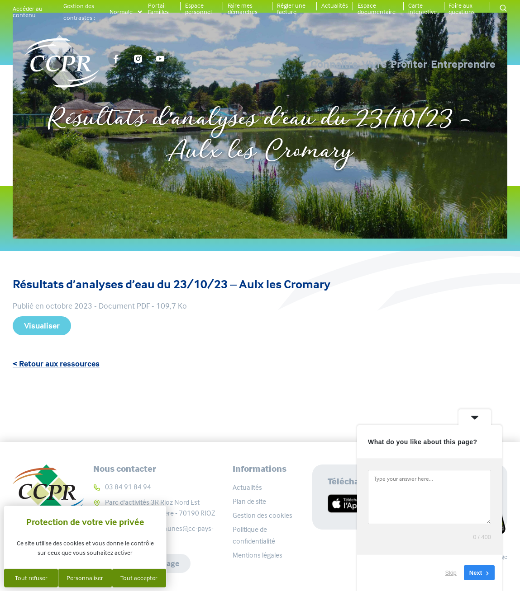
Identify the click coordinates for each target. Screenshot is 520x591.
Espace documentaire (377, 8)
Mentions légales (257, 555)
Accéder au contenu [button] (28, 11)
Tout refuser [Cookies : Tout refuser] (31, 578)
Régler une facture (291, 8)
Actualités (334, 5)
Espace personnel (198, 8)
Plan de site (249, 501)
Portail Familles (158, 8)
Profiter (381, 64)
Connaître (250, 64)
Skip (451, 572)
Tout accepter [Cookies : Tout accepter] (138, 578)
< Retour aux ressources (56, 363)
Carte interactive (422, 8)
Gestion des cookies (262, 515)
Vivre (318, 64)
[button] (503, 9)
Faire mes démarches (243, 8)
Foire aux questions (461, 8)
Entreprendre (463, 64)
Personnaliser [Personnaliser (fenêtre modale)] (85, 578)
